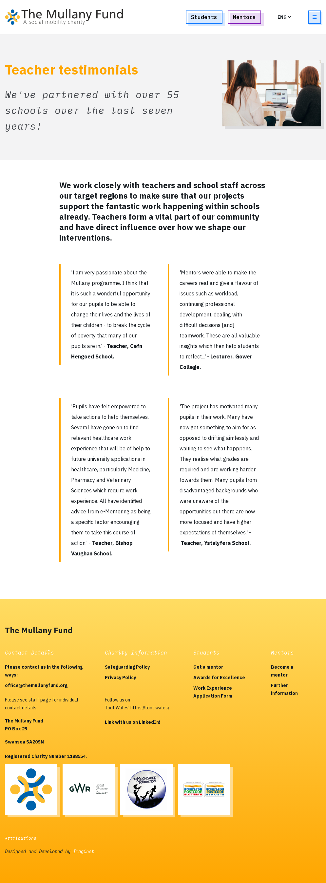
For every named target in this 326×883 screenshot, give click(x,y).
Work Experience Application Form (212, 692)
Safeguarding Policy (127, 667)
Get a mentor (208, 667)
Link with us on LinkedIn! (132, 722)
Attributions (20, 838)
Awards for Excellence (219, 677)
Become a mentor (282, 671)
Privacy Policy (120, 677)
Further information (284, 689)
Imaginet (83, 851)
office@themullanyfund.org (36, 685)
